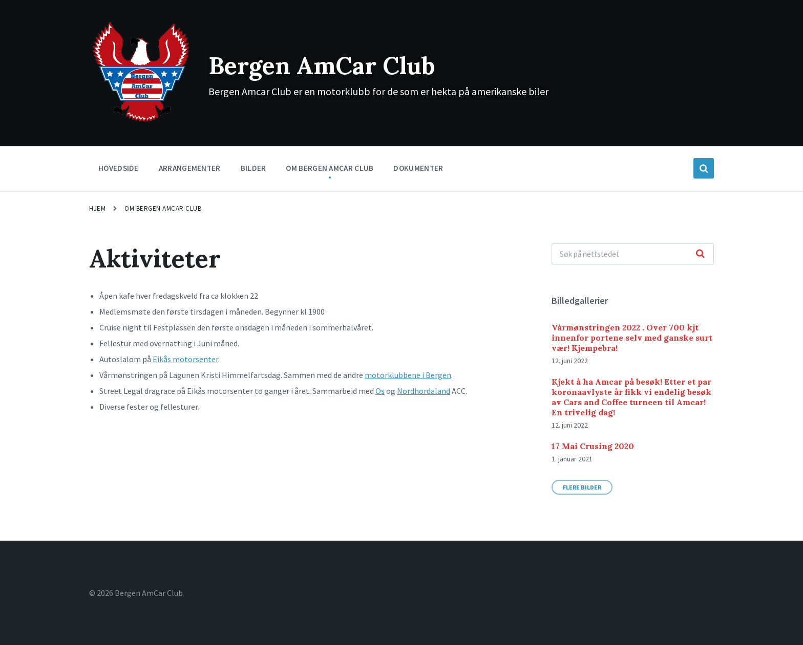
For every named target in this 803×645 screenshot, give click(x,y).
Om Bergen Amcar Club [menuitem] (329, 168)
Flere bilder (582, 487)
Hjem (97, 208)
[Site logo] (141, 121)
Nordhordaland (423, 391)
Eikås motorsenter (185, 359)
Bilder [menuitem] (253, 168)
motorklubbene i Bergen (408, 375)
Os (380, 391)
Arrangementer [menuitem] (190, 168)
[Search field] (632, 254)
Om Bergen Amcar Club (162, 208)
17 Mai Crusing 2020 (593, 446)
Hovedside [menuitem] (118, 168)
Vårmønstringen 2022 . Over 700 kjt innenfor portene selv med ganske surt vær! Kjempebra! (632, 337)
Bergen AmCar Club (325, 65)
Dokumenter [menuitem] (418, 168)
